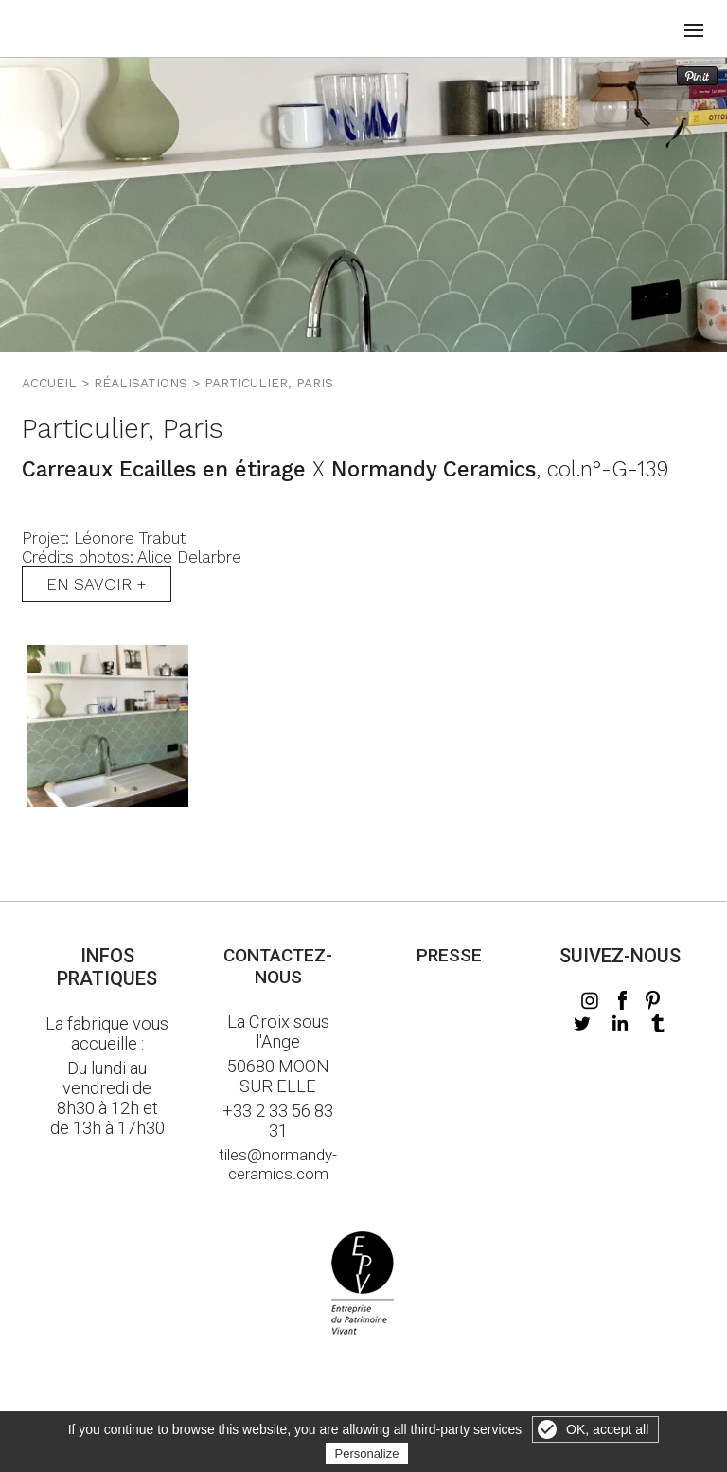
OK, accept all (607, 1429)
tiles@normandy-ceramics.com (278, 1164)
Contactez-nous (277, 966)
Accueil (49, 382)
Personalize (367, 1453)
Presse (449, 955)
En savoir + (96, 584)
